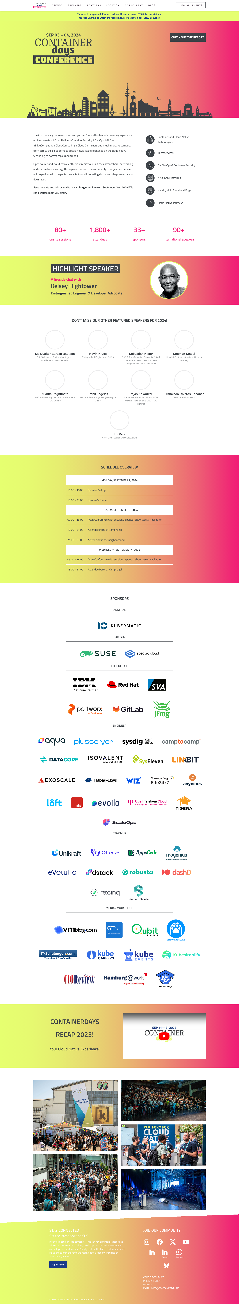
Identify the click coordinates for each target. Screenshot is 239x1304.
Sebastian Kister (141, 353)
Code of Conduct (153, 1277)
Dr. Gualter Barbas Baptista (55, 353)
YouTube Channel (87, 18)
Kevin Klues (98, 353)
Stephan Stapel (184, 353)
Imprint (147, 1284)
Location (113, 5)
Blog (151, 5)
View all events (190, 5)
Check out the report (187, 37)
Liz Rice (119, 434)
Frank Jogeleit (98, 394)
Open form (58, 1264)
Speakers (75, 5)
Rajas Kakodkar (141, 394)
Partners (94, 5)
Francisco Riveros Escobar (184, 394)
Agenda (57, 5)
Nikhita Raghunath (54, 394)
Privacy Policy (152, 1281)
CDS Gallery (134, 5)
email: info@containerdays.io (161, 1288)
